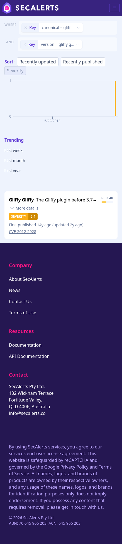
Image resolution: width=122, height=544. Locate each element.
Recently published (83, 62)
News (14, 290)
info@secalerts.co (27, 413)
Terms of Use (22, 313)
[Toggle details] (23, 208)
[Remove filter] (25, 27)
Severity (15, 71)
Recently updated (37, 62)
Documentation (25, 345)
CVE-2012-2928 (22, 231)
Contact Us (20, 301)
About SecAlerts (25, 279)
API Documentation (29, 356)
